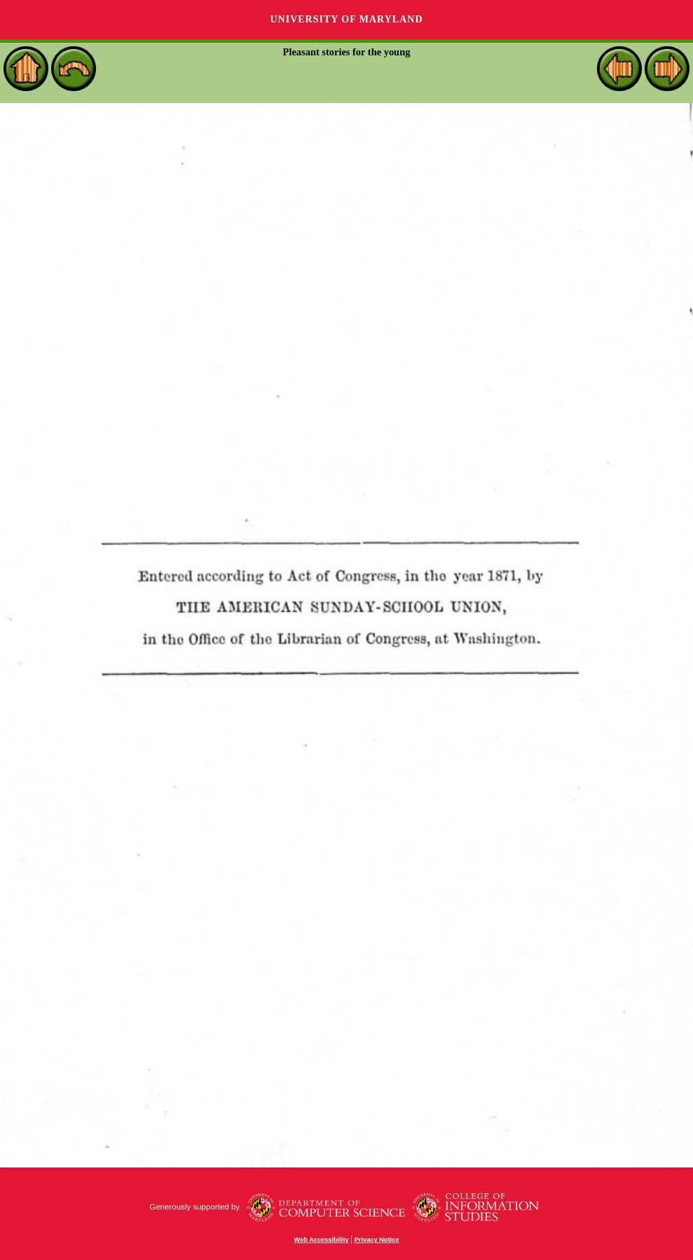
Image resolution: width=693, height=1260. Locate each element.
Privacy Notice (377, 1239)
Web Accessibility (321, 1239)
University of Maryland (346, 19)
